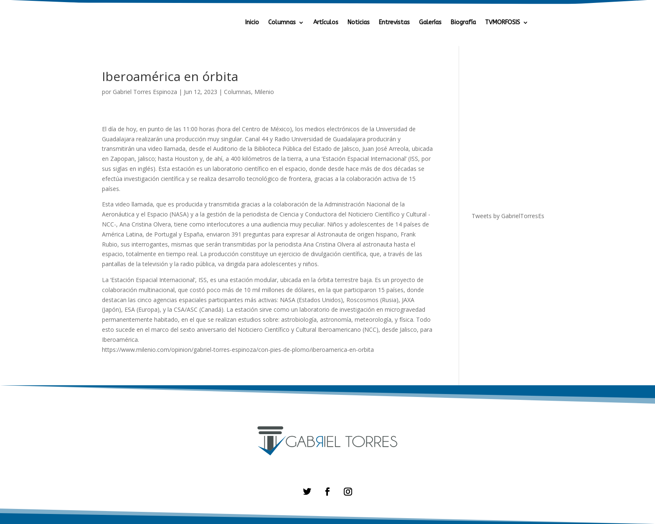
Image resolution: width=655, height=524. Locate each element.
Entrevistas (394, 23)
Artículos (325, 23)
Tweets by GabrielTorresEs (508, 216)
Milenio (264, 92)
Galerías (430, 23)
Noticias (359, 23)
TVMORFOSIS (502, 23)
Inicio (252, 23)
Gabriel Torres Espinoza (145, 92)
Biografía (463, 23)
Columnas (282, 23)
